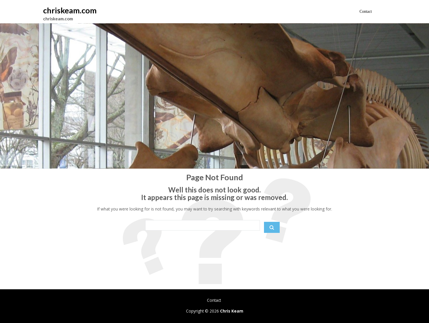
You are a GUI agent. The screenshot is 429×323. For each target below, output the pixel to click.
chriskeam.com (70, 10)
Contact (365, 11)
